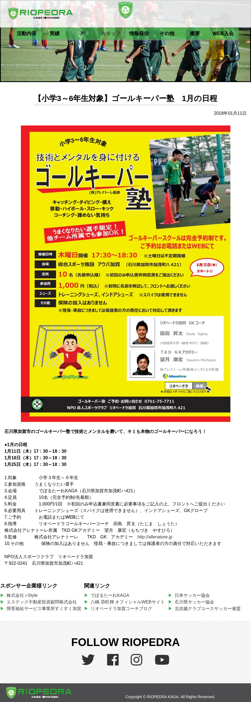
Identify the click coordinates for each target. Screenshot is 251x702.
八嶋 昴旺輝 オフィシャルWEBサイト (129, 602)
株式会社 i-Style (22, 595)
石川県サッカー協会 (194, 602)
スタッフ (111, 33)
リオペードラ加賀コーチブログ (121, 608)
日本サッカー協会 (192, 595)
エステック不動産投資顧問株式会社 (42, 602)
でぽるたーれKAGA (110, 595)
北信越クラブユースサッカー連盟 (208, 608)
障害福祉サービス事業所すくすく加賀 (44, 608)
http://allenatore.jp (154, 537)
